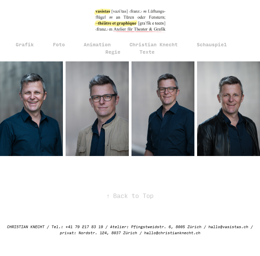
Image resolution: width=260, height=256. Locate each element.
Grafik (25, 44)
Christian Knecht (153, 44)
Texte (147, 52)
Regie (112, 52)
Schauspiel (212, 44)
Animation (97, 44)
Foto (59, 44)
